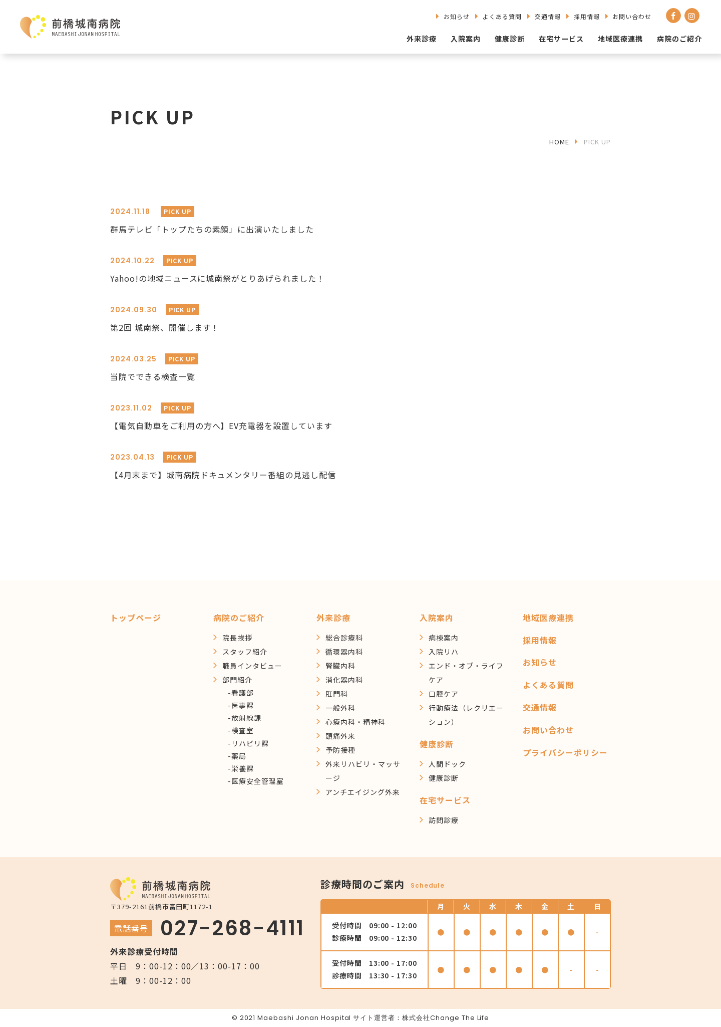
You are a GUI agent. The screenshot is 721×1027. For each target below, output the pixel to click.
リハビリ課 (250, 743)
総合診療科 (344, 638)
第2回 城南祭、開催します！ (164, 327)
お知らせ (457, 16)
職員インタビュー (252, 666)
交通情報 (548, 16)
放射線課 (246, 718)
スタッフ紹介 (244, 652)
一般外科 (340, 708)
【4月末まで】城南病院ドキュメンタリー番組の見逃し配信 (223, 475)
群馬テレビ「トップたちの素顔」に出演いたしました (212, 229)
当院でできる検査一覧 (152, 376)
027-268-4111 (232, 928)
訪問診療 (444, 820)
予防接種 (340, 750)
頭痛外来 (340, 736)
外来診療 (422, 39)
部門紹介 (237, 680)
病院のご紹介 (679, 39)
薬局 (238, 756)
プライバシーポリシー (565, 752)
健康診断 (510, 39)
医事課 (242, 705)
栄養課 (242, 768)
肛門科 (336, 694)
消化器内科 (344, 680)
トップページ (135, 617)
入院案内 (466, 39)
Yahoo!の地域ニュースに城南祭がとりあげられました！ (217, 278)
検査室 (242, 730)
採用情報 (587, 16)
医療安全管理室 (257, 781)
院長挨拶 (237, 638)
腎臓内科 (340, 666)
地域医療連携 (620, 39)
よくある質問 (502, 16)
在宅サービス (561, 39)
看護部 (242, 693)
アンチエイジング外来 (362, 792)
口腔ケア (444, 694)
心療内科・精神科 (355, 722)
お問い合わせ (631, 16)
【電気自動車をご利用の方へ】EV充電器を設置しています (221, 426)
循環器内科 (344, 652)
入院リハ (444, 652)
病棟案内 (444, 638)
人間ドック (447, 764)
